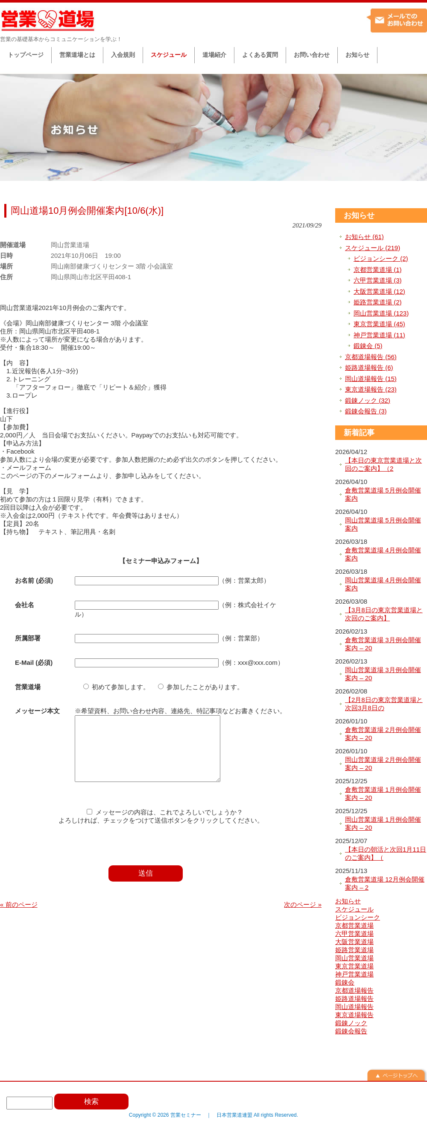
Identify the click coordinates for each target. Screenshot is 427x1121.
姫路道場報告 (354, 998)
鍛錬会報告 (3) (366, 411)
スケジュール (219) (372, 247)
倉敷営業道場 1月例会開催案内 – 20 (383, 794)
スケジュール (354, 909)
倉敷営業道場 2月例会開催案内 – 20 (383, 734)
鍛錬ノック (351, 1023)
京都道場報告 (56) (371, 356)
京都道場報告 (354, 990)
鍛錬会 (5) (368, 345)
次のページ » (303, 917)
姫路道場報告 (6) (369, 367)
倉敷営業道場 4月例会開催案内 (383, 554)
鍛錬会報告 (351, 1031)
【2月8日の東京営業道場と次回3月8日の (384, 704)
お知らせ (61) (364, 236)
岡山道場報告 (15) (371, 378)
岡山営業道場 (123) (381, 313)
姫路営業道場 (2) (378, 302)
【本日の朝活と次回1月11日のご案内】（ (385, 853)
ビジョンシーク (357, 917)
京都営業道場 (354, 925)
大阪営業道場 (354, 941)
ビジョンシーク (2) (381, 258)
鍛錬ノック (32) (367, 400)
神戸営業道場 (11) (379, 335)
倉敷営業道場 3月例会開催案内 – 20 (383, 644)
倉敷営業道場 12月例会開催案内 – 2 (384, 883)
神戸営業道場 (354, 974)
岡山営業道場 (354, 958)
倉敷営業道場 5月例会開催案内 (383, 494)
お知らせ (359, 215)
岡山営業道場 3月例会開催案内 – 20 (383, 674)
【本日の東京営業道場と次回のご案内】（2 (383, 464)
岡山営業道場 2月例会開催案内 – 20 (383, 764)
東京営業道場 (354, 966)
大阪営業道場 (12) (379, 291)
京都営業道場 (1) (378, 269)
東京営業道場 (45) (379, 323)
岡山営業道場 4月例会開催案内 (383, 584)
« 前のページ (19, 917)
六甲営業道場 (354, 933)
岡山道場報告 (354, 1006)
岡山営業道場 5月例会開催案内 (383, 524)
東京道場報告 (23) (371, 389)
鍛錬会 (344, 982)
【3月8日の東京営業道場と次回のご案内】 (384, 614)
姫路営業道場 (354, 949)
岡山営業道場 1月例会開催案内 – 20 (383, 824)
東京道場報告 (354, 1014)
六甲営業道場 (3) (378, 280)
